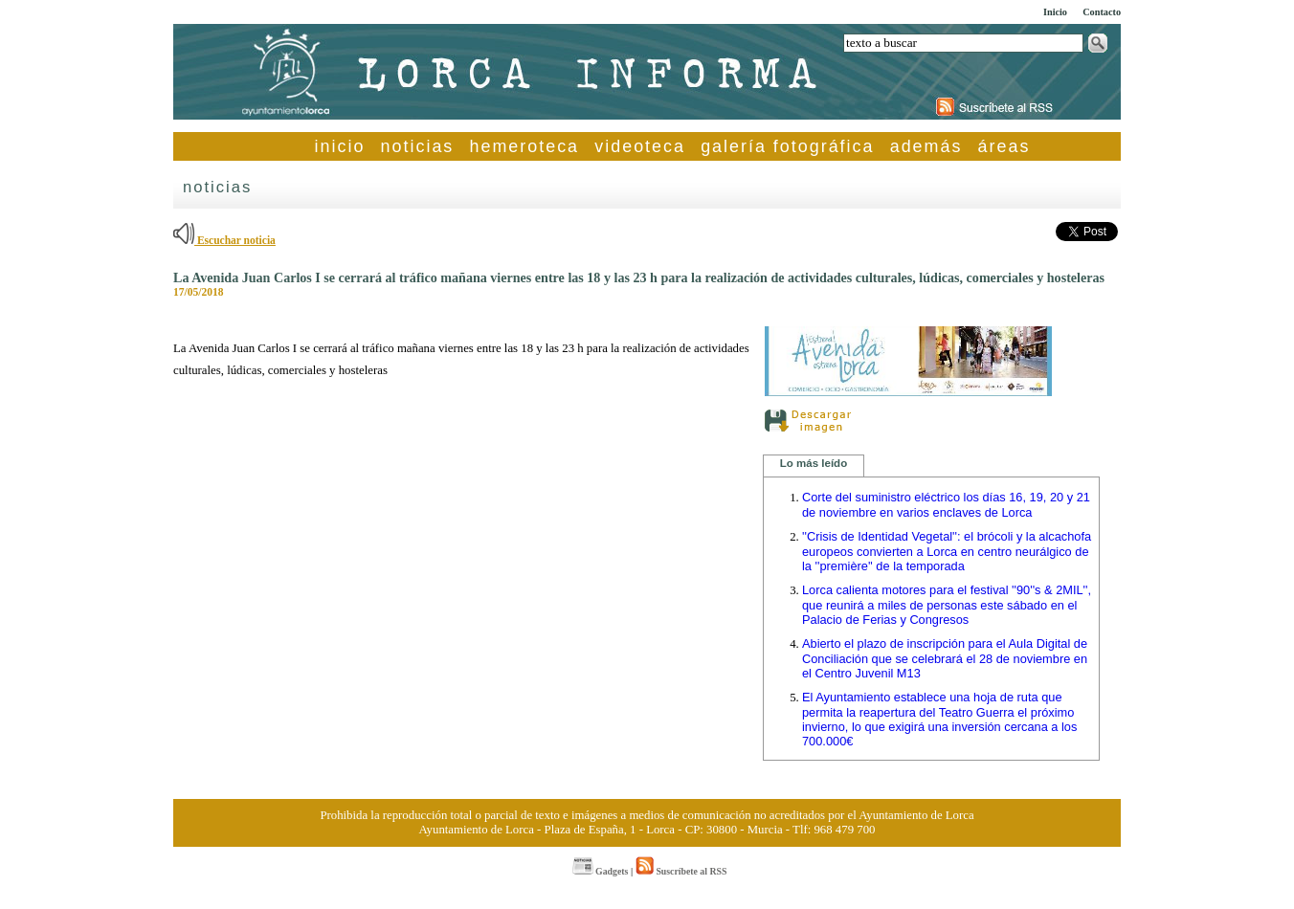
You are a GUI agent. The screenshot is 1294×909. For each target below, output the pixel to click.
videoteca (639, 146)
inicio (340, 146)
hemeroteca (525, 146)
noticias (418, 146)
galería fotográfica (787, 146)
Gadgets (600, 871)
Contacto (1101, 12)
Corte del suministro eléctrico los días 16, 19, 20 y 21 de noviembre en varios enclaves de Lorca (946, 505)
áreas (1004, 146)
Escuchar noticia (224, 240)
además (926, 146)
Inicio (1055, 12)
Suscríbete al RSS (681, 871)
